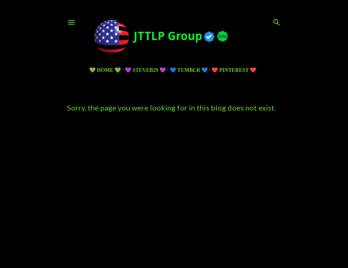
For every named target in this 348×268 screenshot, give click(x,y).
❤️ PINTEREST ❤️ (234, 70)
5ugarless (192, 234)
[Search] (276, 20)
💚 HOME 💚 (105, 70)
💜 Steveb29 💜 (145, 70)
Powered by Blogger (174, 220)
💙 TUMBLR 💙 (189, 70)
